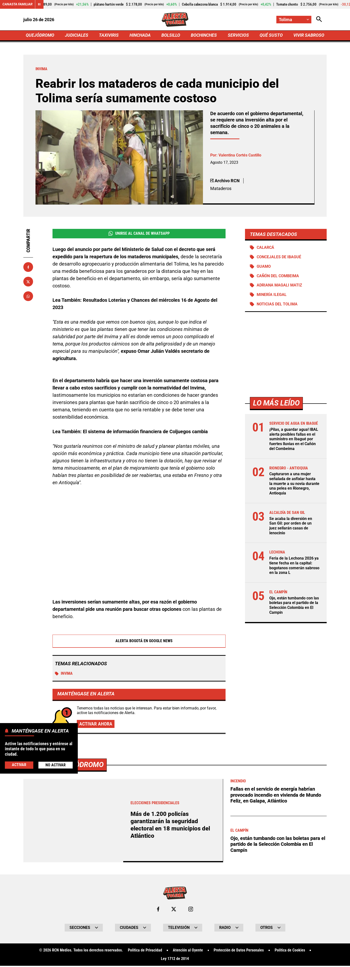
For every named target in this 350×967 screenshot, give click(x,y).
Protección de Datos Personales (239, 952)
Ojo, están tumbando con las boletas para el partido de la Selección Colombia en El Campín (294, 604)
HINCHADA (140, 35)
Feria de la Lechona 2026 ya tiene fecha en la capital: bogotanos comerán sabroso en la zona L (294, 565)
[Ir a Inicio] (175, 19)
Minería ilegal (272, 296)
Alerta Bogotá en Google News (139, 642)
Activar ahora (95, 725)
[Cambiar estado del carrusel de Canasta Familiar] (39, 4)
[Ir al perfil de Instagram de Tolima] (190, 910)
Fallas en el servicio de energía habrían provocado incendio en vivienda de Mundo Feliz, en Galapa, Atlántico (275, 796)
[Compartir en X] (28, 282)
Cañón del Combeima (278, 277)
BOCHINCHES (204, 35)
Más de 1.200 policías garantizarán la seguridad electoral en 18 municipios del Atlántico (172, 825)
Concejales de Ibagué (279, 258)
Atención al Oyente (188, 952)
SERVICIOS (238, 35)
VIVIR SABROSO (308, 35)
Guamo (264, 267)
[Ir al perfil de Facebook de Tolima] (158, 910)
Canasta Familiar (17, 4)
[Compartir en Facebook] (28, 267)
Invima (64, 674)
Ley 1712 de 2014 (175, 960)
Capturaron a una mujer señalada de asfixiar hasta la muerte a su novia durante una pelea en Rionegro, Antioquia (294, 484)
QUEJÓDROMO (40, 35)
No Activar (55, 765)
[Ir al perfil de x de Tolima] (173, 910)
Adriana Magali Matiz (279, 286)
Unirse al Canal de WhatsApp (139, 234)
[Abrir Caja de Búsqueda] (319, 19)
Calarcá (265, 248)
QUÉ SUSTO (271, 35)
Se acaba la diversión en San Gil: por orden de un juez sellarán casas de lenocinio (290, 526)
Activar (19, 764)
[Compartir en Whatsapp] (28, 297)
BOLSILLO (170, 35)
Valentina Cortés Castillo (240, 155)
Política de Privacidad (145, 952)
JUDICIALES (76, 35)
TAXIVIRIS (109, 35)
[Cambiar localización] (293, 19)
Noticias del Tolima (277, 305)
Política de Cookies (290, 952)
